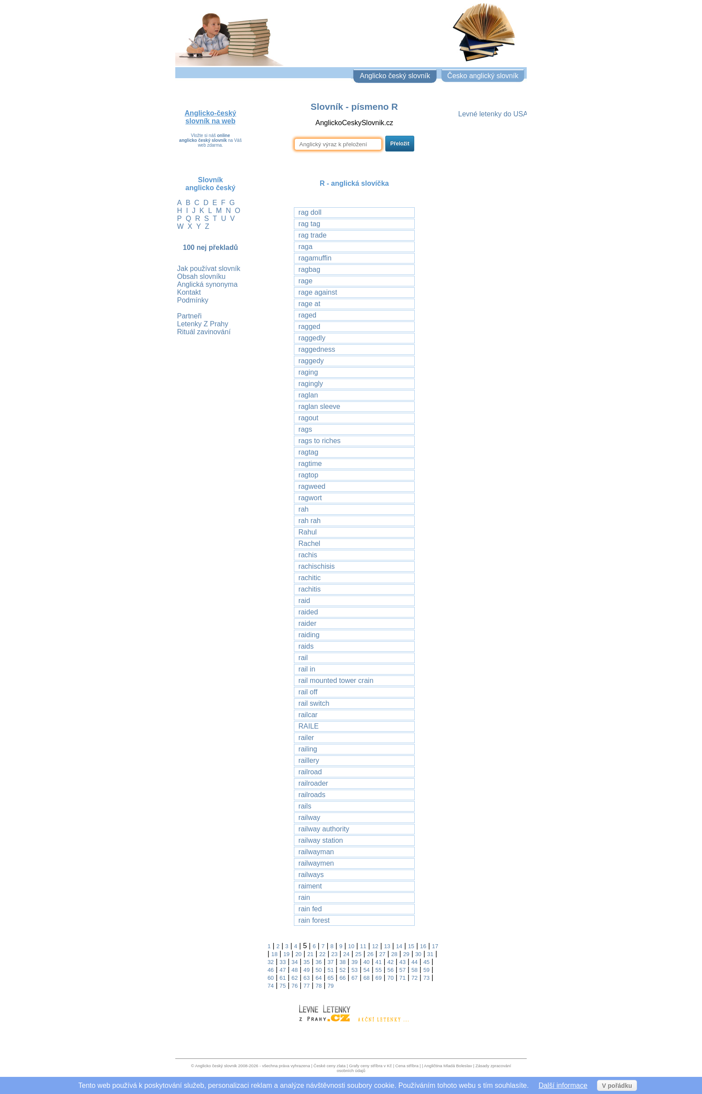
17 (435, 946)
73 (426, 978)
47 (282, 970)
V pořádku (617, 1085)
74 (271, 985)
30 (418, 954)
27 (382, 954)
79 (330, 985)
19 (286, 954)
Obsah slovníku (201, 276)
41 (379, 962)
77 (307, 985)
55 (379, 970)
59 (426, 970)
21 (310, 954)
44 (414, 962)
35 (307, 962)
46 (271, 970)
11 (363, 946)
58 (414, 970)
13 (387, 946)
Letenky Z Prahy (202, 324)
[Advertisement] (491, 258)
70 (390, 978)
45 (426, 962)
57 (402, 970)
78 (318, 985)
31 (430, 954)
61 (282, 978)
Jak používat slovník (208, 268)
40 (366, 962)
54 (366, 970)
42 (390, 962)
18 (274, 954)
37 (330, 962)
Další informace (563, 1085)
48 (295, 970)
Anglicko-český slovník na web (210, 117)
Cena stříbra (407, 1065)
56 (390, 970)
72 (414, 978)
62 (295, 978)
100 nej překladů (210, 247)
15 (411, 946)
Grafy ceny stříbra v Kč (370, 1065)
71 (402, 978)
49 (307, 970)
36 (318, 962)
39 (354, 962)
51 (330, 970)
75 (282, 985)
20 (298, 954)
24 (346, 954)
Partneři (189, 316)
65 (330, 978)
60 (271, 978)
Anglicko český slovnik (216, 1065)
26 (370, 954)
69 (379, 978)
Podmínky (192, 300)
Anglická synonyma (207, 284)
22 (322, 954)
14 (399, 946)
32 (271, 962)
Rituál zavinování (204, 332)
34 (295, 962)
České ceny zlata (330, 1065)
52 (343, 970)
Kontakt (189, 292)
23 (334, 954)
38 (343, 962)
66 (343, 978)
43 (402, 962)
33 (282, 962)
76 (295, 985)
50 (318, 970)
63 (307, 978)
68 (366, 978)
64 (318, 978)
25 (358, 954)
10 (351, 946)
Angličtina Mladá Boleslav (448, 1065)
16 (423, 946)
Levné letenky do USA (493, 114)
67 (354, 978)
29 (406, 954)
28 (394, 954)
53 (354, 970)
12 (375, 946)
